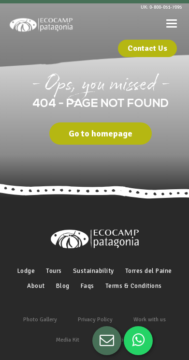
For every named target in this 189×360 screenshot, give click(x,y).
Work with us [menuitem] (149, 319)
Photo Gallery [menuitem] (40, 319)
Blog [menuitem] (63, 286)
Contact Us (147, 48)
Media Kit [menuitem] (67, 340)
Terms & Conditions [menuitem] (133, 286)
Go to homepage (100, 133)
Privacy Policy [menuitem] (95, 319)
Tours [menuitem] (54, 271)
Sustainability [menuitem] (93, 271)
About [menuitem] (36, 286)
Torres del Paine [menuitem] (148, 271)
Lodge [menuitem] (26, 271)
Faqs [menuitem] (87, 286)
